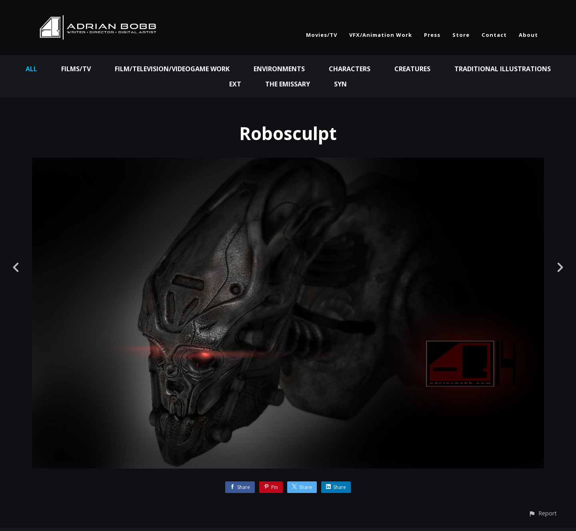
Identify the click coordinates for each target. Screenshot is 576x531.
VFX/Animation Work (380, 34)
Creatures (412, 68)
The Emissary (287, 84)
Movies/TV (321, 34)
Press (432, 34)
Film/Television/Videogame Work (172, 68)
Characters (349, 68)
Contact (494, 34)
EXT (235, 84)
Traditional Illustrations (502, 68)
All (31, 68)
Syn (340, 84)
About (528, 34)
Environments (279, 68)
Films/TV (76, 68)
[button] (542, 513)
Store (461, 34)
